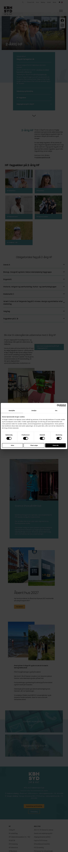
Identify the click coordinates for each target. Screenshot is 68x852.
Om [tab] (56, 410)
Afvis (12, 445)
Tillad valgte (34, 445)
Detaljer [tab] (34, 410)
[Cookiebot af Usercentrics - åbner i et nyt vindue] (58, 405)
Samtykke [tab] (12, 410)
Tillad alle (56, 445)
